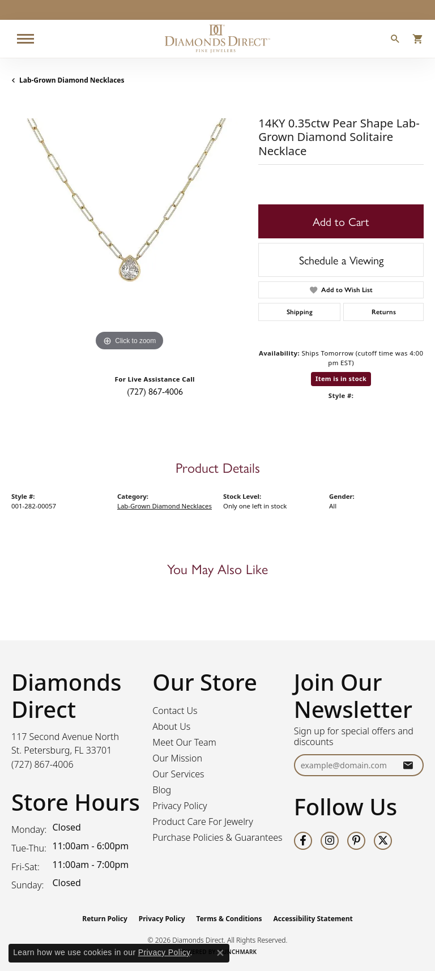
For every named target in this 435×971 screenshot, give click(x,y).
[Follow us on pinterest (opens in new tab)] (356, 841)
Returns (384, 312)
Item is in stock (340, 378)
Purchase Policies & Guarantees (217, 837)
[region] (129, 236)
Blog (161, 790)
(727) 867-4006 (155, 390)
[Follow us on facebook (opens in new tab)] (303, 841)
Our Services (178, 774)
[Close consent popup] (220, 952)
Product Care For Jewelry (202, 821)
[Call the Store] (42, 764)
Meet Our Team (184, 742)
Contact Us (174, 710)
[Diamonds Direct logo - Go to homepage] (217, 39)
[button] (395, 40)
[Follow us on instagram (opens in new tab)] (330, 841)
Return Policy (104, 918)
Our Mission (177, 758)
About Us (171, 726)
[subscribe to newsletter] (408, 765)
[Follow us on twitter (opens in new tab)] (383, 841)
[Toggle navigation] (25, 39)
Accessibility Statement (312, 918)
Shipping (300, 312)
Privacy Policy (179, 805)
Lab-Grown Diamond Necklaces (72, 80)
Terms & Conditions (229, 918)
